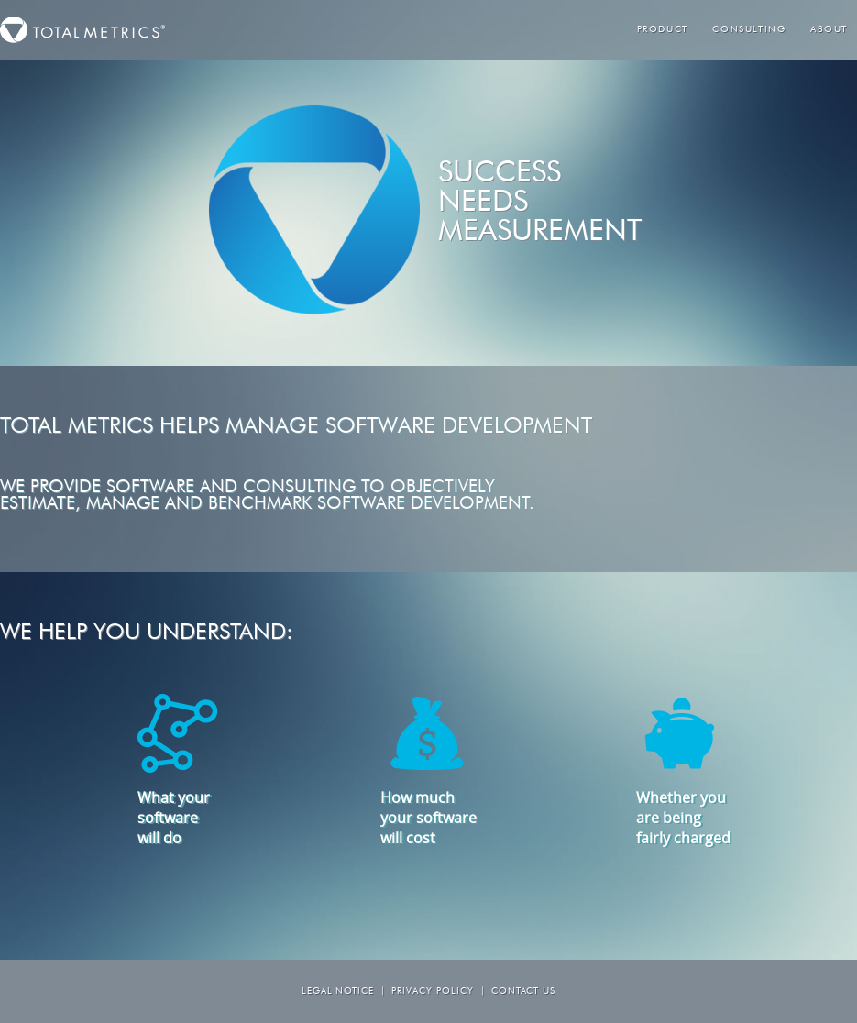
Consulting (749, 30)
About (829, 30)
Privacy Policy (432, 991)
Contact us (523, 991)
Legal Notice (338, 991)
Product (662, 30)
